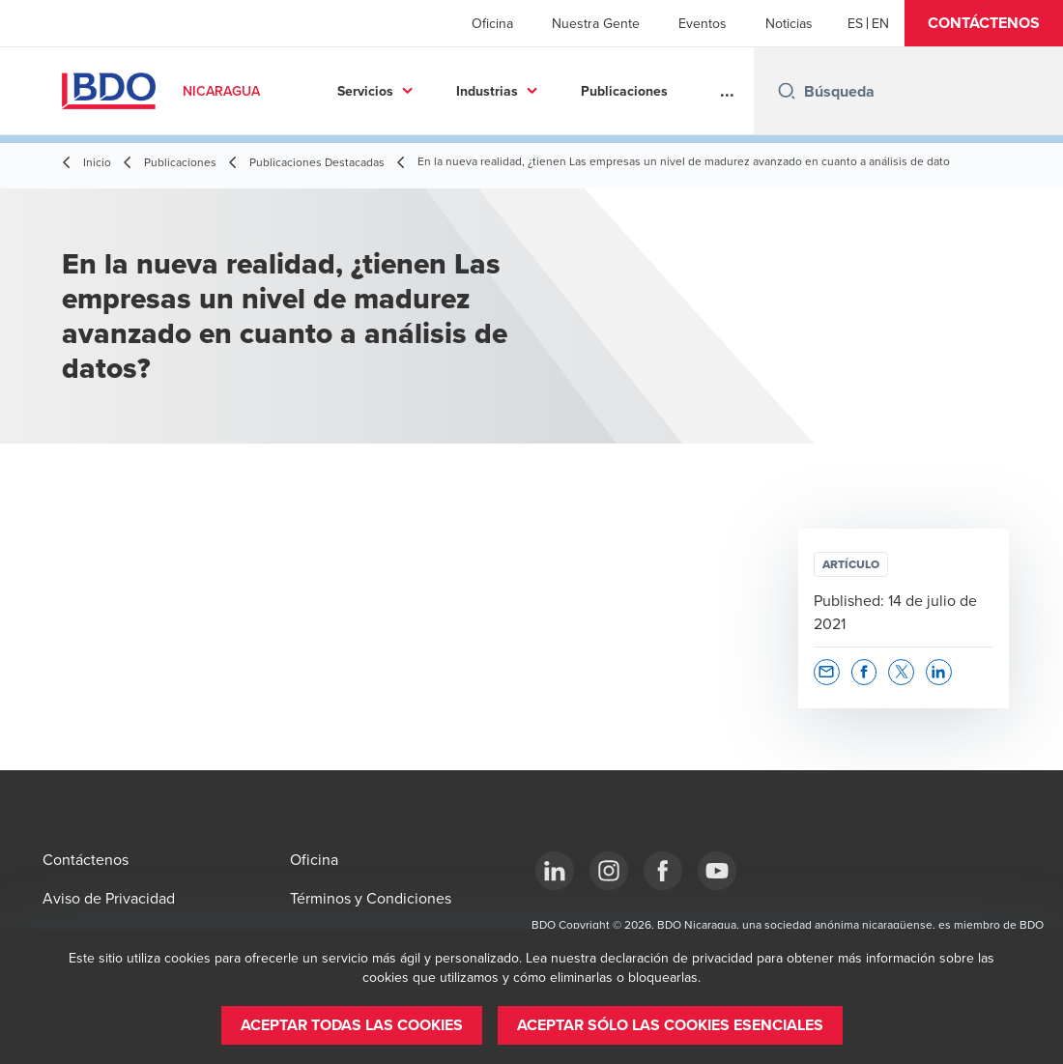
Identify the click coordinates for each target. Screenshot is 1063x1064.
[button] (984, 23)
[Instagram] (609, 871)
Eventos (702, 23)
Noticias (789, 23)
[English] (880, 23)
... (727, 90)
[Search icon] (786, 91)
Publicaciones (624, 91)
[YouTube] (717, 871)
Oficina (492, 23)
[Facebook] (663, 871)
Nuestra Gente (596, 23)
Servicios (365, 91)
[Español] (855, 23)
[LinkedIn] (555, 871)
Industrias (487, 91)
